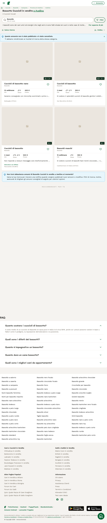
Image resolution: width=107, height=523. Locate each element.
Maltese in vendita (11, 469)
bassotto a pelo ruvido (10, 416)
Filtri (99, 20)
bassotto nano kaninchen (46, 397)
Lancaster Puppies (26, 510)
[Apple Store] (94, 508)
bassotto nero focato (45, 377)
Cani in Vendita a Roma (13, 480)
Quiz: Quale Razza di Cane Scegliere (18, 492)
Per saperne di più (96, 25)
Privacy (58, 480)
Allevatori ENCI (61, 492)
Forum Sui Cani (10, 486)
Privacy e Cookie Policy (25, 517)
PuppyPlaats (33, 507)
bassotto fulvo (42, 385)
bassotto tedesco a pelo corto (83, 427)
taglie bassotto (42, 416)
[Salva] (48, 84)
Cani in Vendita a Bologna (14, 483)
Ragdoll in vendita (62, 457)
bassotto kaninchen (44, 439)
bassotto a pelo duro (10, 420)
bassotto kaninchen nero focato (84, 404)
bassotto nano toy (79, 424)
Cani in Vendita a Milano (13, 477)
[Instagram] (62, 499)
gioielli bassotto (78, 397)
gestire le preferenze (54, 517)
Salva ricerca (8, 30)
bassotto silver (42, 412)
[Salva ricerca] (101, 516)
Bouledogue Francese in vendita (16, 463)
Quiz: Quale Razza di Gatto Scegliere (18, 495)
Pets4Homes (13, 507)
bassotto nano (42, 389)
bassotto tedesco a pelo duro (48, 404)
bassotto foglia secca (45, 435)
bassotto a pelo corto (10, 424)
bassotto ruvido (78, 431)
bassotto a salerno (9, 377)
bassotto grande (78, 381)
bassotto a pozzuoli (9, 389)
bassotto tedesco (8, 404)
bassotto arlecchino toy (11, 439)
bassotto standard (9, 435)
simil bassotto (77, 416)
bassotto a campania (10, 385)
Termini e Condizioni (63, 489)
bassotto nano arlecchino (11, 401)
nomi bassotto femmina (11, 393)
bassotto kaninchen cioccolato (13, 431)
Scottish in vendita (62, 463)
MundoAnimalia (47, 507)
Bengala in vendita (62, 460)
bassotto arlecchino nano (46, 420)
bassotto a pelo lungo (10, 408)
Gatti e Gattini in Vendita (64, 448)
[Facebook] (57, 499)
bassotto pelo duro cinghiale (48, 427)
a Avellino (38, 11)
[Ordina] (99, 30)
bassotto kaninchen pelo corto (83, 435)
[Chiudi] (104, 36)
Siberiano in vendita (63, 469)
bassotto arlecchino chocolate (83, 377)
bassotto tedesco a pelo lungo (48, 393)
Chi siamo (59, 477)
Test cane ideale (61, 495)
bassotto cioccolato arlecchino (48, 408)
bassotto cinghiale (79, 408)
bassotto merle (78, 401)
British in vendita (61, 454)
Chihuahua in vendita (12, 451)
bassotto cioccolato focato (47, 381)
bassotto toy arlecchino (46, 424)
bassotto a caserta (9, 381)
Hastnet (23, 507)
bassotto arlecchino (44, 401)
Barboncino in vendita (12, 454)
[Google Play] (76, 508)
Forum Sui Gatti (10, 489)
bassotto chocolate (9, 412)
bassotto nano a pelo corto (82, 420)
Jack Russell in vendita (13, 466)
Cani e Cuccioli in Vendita (14, 448)
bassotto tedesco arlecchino (83, 412)
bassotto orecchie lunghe (81, 393)
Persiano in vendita (62, 466)
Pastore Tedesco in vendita (14, 460)
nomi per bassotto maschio (12, 397)
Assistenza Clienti (62, 483)
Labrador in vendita (11, 457)
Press (57, 486)
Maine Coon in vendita (63, 451)
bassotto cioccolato (79, 389)
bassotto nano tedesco (46, 431)
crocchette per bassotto (81, 385)
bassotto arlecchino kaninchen (13, 427)
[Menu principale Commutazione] (4, 3)
